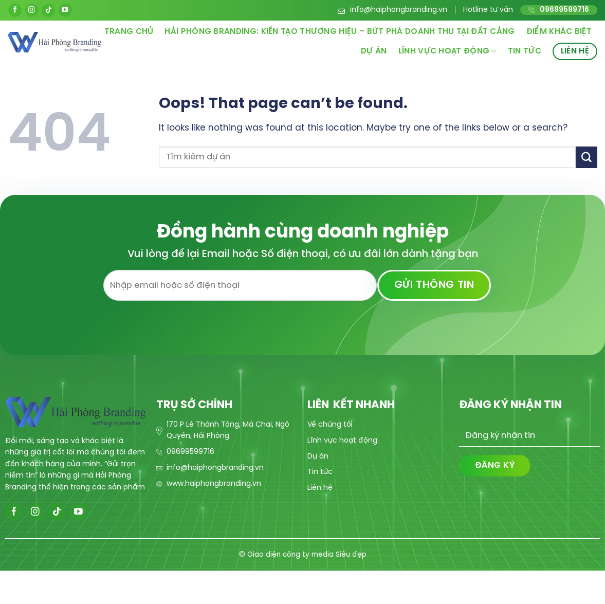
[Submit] (586, 157)
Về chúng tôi (330, 425)
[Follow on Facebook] (15, 10)
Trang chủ (129, 32)
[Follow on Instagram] (32, 10)
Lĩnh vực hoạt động (447, 51)
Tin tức (524, 51)
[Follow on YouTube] (65, 10)
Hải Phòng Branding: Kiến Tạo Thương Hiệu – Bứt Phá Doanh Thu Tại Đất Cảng (339, 32)
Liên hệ (575, 51)
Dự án (374, 51)
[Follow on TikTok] (48, 10)
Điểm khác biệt (559, 32)
